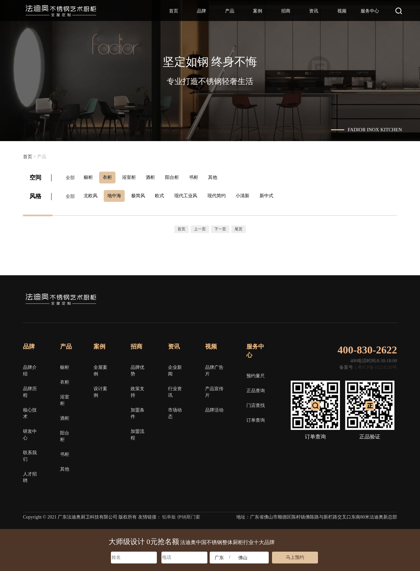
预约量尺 (255, 373)
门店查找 (255, 403)
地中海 (116, 195)
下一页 (220, 227)
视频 (341, 11)
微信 (346, 298)
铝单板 (169, 515)
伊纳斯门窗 (188, 515)
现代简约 (223, 195)
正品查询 (255, 388)
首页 (173, 11)
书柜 (200, 177)
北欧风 (91, 195)
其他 (220, 177)
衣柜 (109, 177)
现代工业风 (191, 195)
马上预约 (295, 557)
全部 (70, 177)
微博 (369, 298)
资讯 (313, 11)
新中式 (275, 195)
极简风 (141, 195)
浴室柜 (132, 177)
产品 (229, 11)
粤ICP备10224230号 (377, 365)
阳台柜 (177, 177)
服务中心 (370, 11)
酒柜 (154, 177)
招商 (285, 11)
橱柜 (89, 177)
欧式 (164, 195)
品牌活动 (214, 408)
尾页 (238, 227)
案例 (257, 11)
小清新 (250, 195)
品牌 (201, 11)
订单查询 (255, 418)
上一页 (200, 227)
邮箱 (393, 298)
